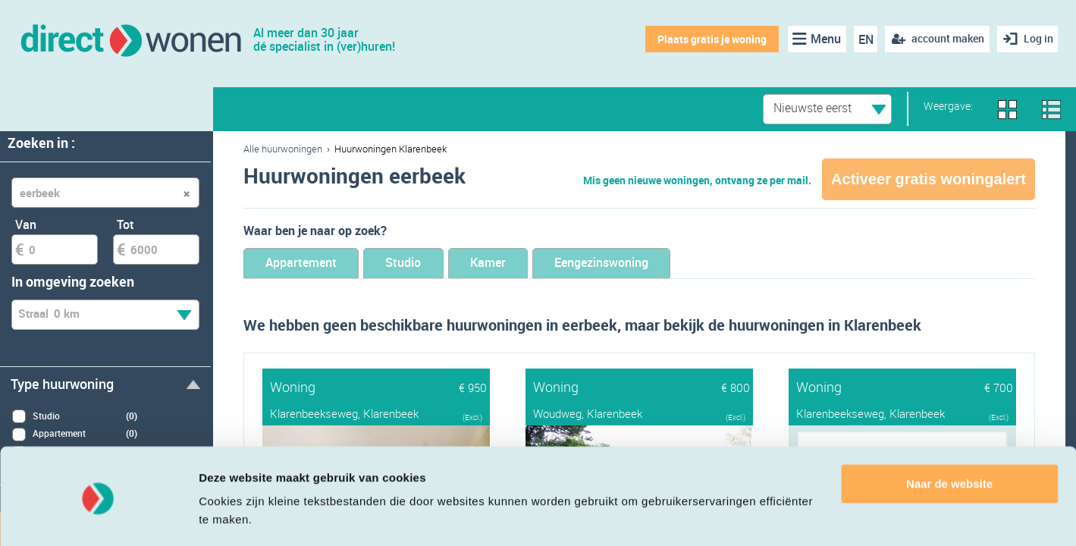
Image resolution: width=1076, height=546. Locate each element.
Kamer (523, 263)
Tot (125, 224)
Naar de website (949, 438)
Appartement (309, 263)
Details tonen (235, 516)
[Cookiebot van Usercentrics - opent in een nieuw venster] (98, 516)
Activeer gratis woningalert (928, 179)
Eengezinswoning (653, 263)
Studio (425, 263)
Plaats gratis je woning (709, 39)
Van (25, 224)
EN (863, 39)
